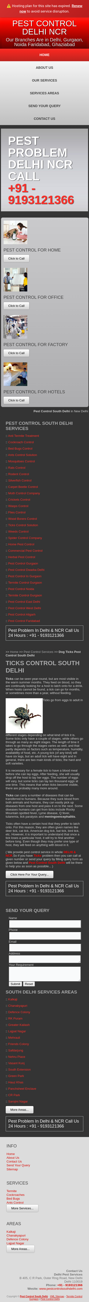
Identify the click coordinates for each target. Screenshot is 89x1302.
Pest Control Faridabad (24, 621)
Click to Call (16, 258)
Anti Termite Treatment (23, 436)
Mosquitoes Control (21, 461)
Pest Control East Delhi (24, 601)
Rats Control (16, 467)
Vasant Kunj (16, 1063)
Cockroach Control (21, 442)
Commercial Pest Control (25, 550)
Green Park (16, 1076)
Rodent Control (18, 474)
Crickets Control (19, 499)
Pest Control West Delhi (24, 608)
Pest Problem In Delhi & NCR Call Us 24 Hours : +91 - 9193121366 (43, 633)
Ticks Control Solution (23, 525)
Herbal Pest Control (21, 557)
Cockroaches (16, 1195)
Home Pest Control (21, 544)
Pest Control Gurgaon (23, 563)
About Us (44, 67)
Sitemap (12, 1169)
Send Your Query (44, 106)
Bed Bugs (13, 1198)
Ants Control (15, 1202)
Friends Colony (18, 1044)
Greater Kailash (19, 1025)
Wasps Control (18, 506)
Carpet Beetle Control (23, 487)
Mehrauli (14, 1037)
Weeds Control (18, 531)
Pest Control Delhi (50, 1299)
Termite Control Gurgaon (25, 582)
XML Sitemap (57, 1296)
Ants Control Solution (22, 455)
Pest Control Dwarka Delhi (26, 570)
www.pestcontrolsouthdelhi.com (60, 1288)
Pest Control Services (38, 652)
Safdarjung (15, 1050)
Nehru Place (16, 1057)
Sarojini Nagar (18, 1101)
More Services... (22, 1208)
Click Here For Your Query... (29, 874)
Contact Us (44, 119)
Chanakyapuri (17, 1005)
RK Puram (15, 1018)
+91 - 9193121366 (41, 194)
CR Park (14, 1095)
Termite (12, 1191)
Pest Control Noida (21, 589)
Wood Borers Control (22, 519)
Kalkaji (12, 999)
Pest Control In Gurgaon (25, 576)
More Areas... (19, 1109)
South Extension (19, 1069)
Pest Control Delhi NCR (44, 27)
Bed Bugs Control (20, 448)
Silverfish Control (20, 480)
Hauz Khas (15, 1082)
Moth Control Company (24, 493)
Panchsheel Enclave (22, 1088)
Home (45, 55)
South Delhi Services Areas (41, 992)
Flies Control (17, 512)
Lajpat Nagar (17, 1031)
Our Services (44, 80)
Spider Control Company (25, 538)
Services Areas (44, 93)
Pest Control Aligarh (22, 614)
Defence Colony (19, 1012)
